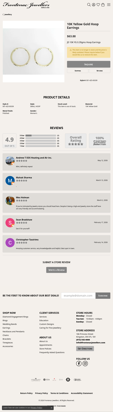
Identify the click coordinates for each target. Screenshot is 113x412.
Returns (100, 71)
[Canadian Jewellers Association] (77, 380)
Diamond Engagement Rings (15, 316)
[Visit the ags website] (36, 380)
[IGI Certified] (61, 380)
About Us (43, 341)
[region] (33, 51)
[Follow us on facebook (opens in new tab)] (78, 363)
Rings (5, 320)
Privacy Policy (41, 393)
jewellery (8, 14)
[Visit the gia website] (46, 380)
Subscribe (103, 295)
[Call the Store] (83, 339)
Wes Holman (22, 197)
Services (43, 316)
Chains (6, 335)
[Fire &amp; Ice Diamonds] (54, 380)
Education (43, 320)
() (58, 135)
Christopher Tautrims (27, 239)
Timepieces (8, 342)
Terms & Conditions (59, 393)
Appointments (45, 345)
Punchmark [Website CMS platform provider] (61, 406)
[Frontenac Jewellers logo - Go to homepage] (26, 4)
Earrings (6, 328)
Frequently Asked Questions (52, 352)
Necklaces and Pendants (13, 331)
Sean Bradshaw (24, 219)
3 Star (22, 141)
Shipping (78, 71)
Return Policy (26, 393)
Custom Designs (46, 324)
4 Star (22, 138)
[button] (89, 4)
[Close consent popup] (51, 408)
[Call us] (90, 342)
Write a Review (56, 270)
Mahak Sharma (24, 177)
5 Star (22, 135)
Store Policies (45, 348)
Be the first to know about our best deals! (31, 295)
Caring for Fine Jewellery (50, 328)
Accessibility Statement (82, 393)
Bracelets (7, 339)
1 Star (22, 146)
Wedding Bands (10, 324)
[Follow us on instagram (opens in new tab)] (85, 363)
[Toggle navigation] (109, 4)
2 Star (22, 143)
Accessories (8, 346)
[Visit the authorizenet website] (68, 380)
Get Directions (85, 348)
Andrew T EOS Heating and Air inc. (34, 157)
